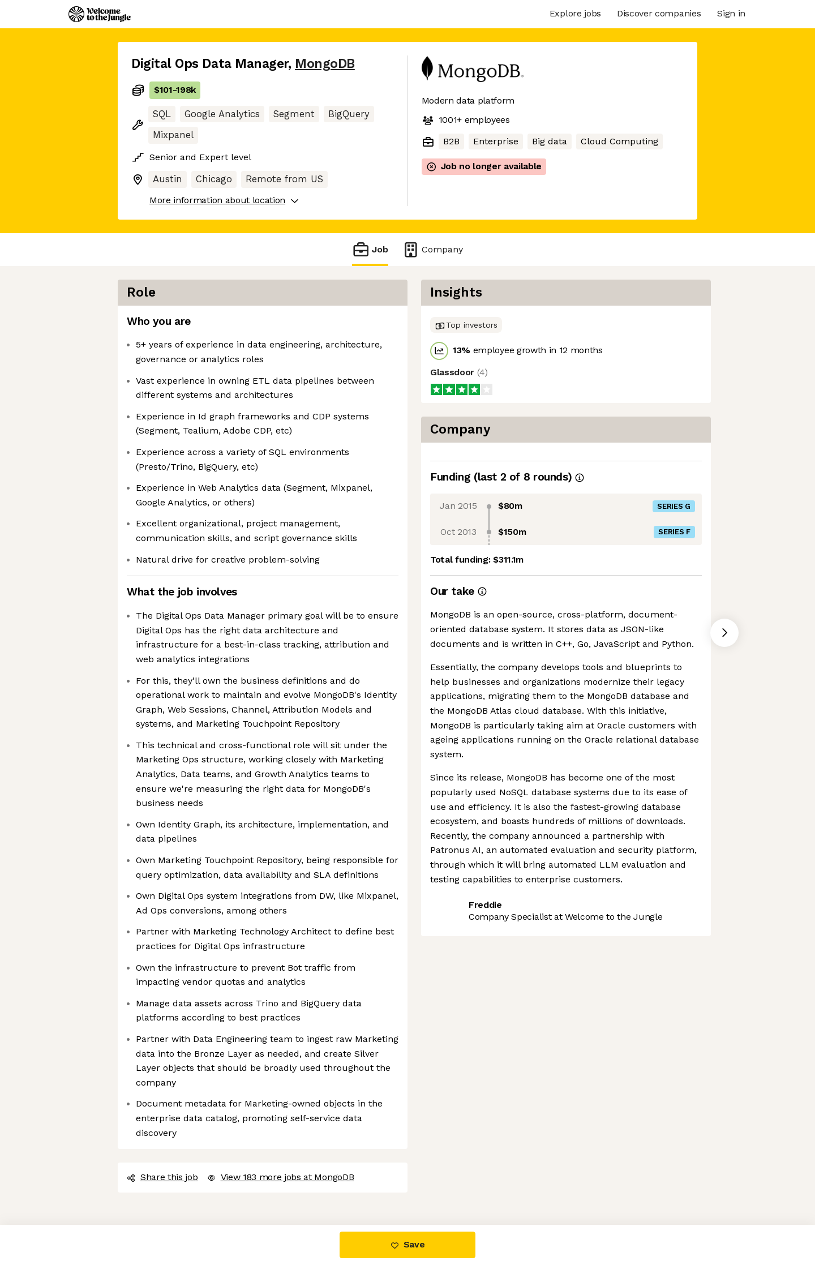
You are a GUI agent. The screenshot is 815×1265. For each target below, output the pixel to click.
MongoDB (325, 63)
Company (432, 249)
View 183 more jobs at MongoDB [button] (280, 1177)
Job (370, 249)
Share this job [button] (162, 1177)
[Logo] (99, 14)
